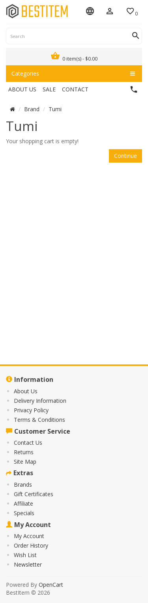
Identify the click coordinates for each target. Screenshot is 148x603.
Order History (31, 545)
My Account (29, 536)
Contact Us (28, 442)
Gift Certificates (33, 494)
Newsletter (28, 564)
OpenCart (51, 584)
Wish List (25, 555)
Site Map (25, 461)
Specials (24, 513)
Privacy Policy (31, 410)
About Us (25, 391)
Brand (31, 109)
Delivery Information (40, 400)
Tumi (55, 109)
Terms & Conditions (39, 419)
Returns (24, 452)
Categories (73, 74)
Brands (23, 484)
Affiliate (23, 503)
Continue (125, 155)
